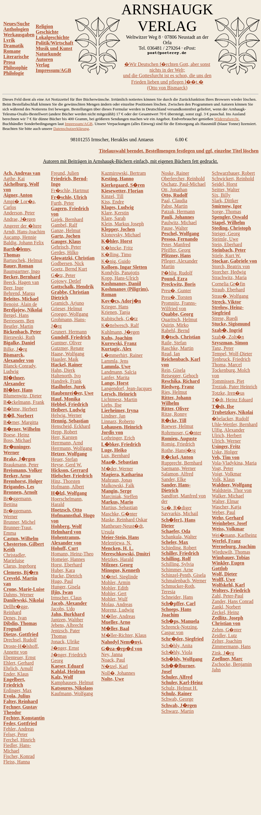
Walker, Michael (228, 495)
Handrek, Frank (66, 381)
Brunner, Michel (19, 522)
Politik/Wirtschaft (54, 42)
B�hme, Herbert (20, 408)
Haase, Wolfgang (67, 353)
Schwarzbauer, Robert (233, 173)
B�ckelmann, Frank (23, 402)
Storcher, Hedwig (229, 272)
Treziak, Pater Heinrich (234, 386)
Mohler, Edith (114, 588)
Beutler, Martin (18, 326)
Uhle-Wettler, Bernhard (234, 424)
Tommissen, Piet (228, 381)
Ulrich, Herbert (227, 435)
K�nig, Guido (115, 261)
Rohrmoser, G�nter (181, 432)
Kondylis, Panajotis (120, 272)
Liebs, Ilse (111, 405)
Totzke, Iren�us (228, 393)
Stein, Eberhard (227, 244)
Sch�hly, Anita (176, 645)
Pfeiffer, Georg (176, 250)
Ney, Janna (111, 654)
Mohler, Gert (113, 593)
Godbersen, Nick (67, 263)
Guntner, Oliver (66, 342)
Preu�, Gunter (176, 290)
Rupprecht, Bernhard (181, 462)
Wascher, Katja (226, 506)
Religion (44, 26)
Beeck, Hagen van (21, 282)
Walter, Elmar (225, 501)
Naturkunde (48, 53)
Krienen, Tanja (115, 312)
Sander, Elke (173, 479)
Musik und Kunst (54, 48)
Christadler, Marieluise (14, 557)
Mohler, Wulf (114, 598)
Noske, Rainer (175, 173)
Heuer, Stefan (64, 459)
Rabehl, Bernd (175, 330)
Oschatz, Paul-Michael (183, 184)
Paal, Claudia (174, 200)
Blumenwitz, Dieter (22, 395)
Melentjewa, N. (116, 542)
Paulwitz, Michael (179, 222)
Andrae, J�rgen (19, 219)
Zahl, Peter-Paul (227, 595)
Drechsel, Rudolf (20, 639)
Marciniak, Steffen (119, 496)
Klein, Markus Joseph (122, 223)
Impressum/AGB (53, 70)
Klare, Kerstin (115, 212)
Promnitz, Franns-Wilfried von (179, 305)
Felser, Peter (15, 734)
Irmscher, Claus (66, 597)
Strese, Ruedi (225, 318)
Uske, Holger (225, 451)
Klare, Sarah (113, 218)
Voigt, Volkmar (226, 473)
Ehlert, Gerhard (18, 663)
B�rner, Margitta (20, 422)
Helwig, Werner (66, 415)
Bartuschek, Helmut (22, 260)
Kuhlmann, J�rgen (120, 332)
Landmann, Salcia (118, 372)
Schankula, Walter (179, 536)
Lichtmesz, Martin (119, 399)
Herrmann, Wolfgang (71, 448)
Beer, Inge (13, 287)
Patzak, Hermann (178, 211)
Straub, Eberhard (228, 289)
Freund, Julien (65, 173)
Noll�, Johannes (118, 673)
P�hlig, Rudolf (176, 272)
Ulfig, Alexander (228, 430)
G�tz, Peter (63, 275)
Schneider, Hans (177, 597)
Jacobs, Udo (63, 608)
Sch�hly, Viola (176, 652)
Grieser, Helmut (66, 308)
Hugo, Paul (62, 581)
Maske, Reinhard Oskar (124, 519)
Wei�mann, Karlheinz (234, 535)
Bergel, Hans (16, 315)
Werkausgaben (18, 34)
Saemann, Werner (178, 468)
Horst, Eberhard (66, 564)
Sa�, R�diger (176, 507)
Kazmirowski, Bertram (123, 173)
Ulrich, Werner (226, 440)
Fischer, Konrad (18, 756)
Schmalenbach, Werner (183, 580)
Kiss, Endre (112, 201)
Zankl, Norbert (226, 606)
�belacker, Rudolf (230, 418)
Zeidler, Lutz (224, 635)
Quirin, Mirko (175, 325)
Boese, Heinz (16, 434)
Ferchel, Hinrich (19, 739)
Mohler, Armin (115, 582)
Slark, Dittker (225, 200)
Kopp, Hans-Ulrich (120, 278)
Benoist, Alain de (20, 304)
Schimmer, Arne (177, 569)
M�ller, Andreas (118, 616)
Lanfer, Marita (115, 377)
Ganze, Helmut (65, 230)
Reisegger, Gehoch (179, 375)
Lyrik (9, 40)
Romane (12, 51)
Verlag (42, 64)
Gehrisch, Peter (66, 247)
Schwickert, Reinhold (233, 178)
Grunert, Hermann (68, 331)
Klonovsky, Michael (121, 234)
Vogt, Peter (222, 468)
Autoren (44, 59)
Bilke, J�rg (15, 349)
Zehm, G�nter (227, 629)
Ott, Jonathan (174, 189)
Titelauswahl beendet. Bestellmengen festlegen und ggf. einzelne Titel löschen (179, 150)
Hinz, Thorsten (65, 481)
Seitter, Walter (225, 189)
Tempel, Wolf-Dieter (232, 353)
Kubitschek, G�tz (119, 318)
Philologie (13, 73)
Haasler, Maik (64, 359)
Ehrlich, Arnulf (18, 668)
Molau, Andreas (116, 604)
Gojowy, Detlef (66, 281)
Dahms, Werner (18, 594)
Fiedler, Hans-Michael (17, 748)
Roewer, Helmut (177, 426)
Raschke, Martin (177, 348)
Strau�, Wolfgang (230, 296)
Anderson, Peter (19, 212)
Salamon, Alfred (177, 473)
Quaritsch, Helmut (179, 319)
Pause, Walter (174, 228)
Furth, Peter (62, 203)
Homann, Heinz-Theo (72, 553)
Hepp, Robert (64, 431)
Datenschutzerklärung (71, 128)
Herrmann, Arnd (67, 442)
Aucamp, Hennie (19, 237)
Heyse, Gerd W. (66, 464)
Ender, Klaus (16, 674)
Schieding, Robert (179, 547)
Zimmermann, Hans (231, 646)
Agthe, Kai (14, 178)
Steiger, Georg (226, 233)
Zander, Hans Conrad (232, 601)
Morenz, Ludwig (117, 609)
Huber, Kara (63, 570)
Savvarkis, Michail (179, 513)
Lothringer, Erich (118, 437)
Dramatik (13, 45)
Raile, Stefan (174, 342)
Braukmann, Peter (21, 464)
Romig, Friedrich (178, 444)
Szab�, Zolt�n (228, 336)
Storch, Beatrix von (231, 266)
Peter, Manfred (175, 244)
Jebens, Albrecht (67, 625)
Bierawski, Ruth (19, 337)
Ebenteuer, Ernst (19, 657)
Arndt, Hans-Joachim (24, 231)
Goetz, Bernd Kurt (69, 268)
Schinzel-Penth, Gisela (183, 575)
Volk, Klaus (223, 479)
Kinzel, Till (112, 196)
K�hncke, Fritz (117, 247)
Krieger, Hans (114, 306)
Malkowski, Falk (117, 485)
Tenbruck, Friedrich (231, 359)
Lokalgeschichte (52, 37)
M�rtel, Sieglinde (119, 576)
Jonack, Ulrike (65, 641)
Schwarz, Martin (177, 711)
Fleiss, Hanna (16, 761)
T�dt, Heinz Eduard (232, 399)
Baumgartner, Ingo (21, 271)
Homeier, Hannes (68, 559)
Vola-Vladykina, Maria (234, 462)
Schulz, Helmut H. (179, 688)
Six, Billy (221, 195)
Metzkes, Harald (117, 559)
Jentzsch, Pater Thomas (65, 633)
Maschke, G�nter (119, 513)
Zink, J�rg (223, 652)
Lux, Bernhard (115, 455)
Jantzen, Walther (67, 619)
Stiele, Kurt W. (226, 255)
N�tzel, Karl (114, 666)
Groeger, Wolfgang (69, 314)
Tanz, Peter (223, 348)
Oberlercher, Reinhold (183, 178)
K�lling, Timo (116, 254)
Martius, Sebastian (119, 507)
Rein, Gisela (173, 370)
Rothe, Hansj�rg (178, 450)
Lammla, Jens (114, 361)
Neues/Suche (16, 23)
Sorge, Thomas (226, 211)
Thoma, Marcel (227, 364)
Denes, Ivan (14, 617)
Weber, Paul (223, 512)
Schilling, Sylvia (177, 564)
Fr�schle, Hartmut (70, 190)
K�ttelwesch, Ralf (120, 325)
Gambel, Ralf (64, 225)
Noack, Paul (113, 659)
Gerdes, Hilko (64, 252)
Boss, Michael (17, 440)
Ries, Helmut (174, 392)
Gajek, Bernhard (67, 219)
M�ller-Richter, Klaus (123, 635)
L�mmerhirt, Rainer (122, 355)
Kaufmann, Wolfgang (72, 693)
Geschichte (47, 31)
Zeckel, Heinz (225, 612)
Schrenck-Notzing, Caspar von (179, 629)
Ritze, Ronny (174, 414)
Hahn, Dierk (63, 370)
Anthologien (16, 29)
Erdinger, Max (17, 690)
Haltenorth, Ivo (66, 375)
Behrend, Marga (19, 293)
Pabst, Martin (174, 206)
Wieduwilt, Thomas (231, 552)
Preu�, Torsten (176, 297)
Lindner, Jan (113, 415)
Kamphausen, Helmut (72, 682)
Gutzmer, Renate (67, 348)
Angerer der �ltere (22, 225)
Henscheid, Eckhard (70, 426)
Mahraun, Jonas (116, 480)
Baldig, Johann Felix (23, 242)
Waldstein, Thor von (231, 490)
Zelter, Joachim (227, 641)
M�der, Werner (117, 468)
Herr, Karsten (64, 437)
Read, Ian (170, 353)
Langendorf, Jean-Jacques (126, 388)
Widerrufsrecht (226, 119)
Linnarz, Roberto (117, 421)
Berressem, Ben (18, 320)
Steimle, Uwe (225, 239)
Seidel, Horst (224, 184)
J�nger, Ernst (65, 648)
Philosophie (15, 67)
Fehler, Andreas (18, 728)
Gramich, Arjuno (67, 303)
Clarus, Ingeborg (19, 566)
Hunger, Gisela (65, 586)
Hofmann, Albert (67, 486)
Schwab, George (177, 699)
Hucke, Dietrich (66, 575)
